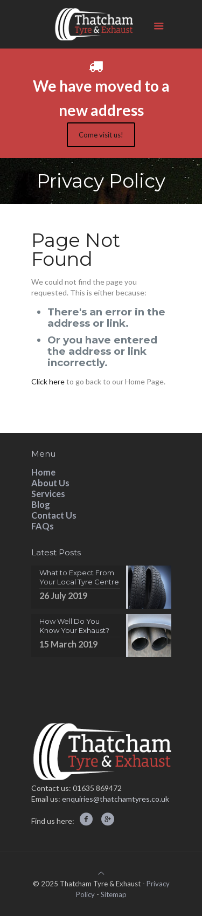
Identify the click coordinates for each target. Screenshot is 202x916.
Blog (40, 504)
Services (48, 493)
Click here (48, 381)
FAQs (42, 526)
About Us (50, 483)
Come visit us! (101, 134)
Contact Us (53, 515)
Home (43, 472)
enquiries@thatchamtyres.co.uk (115, 798)
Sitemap (114, 894)
